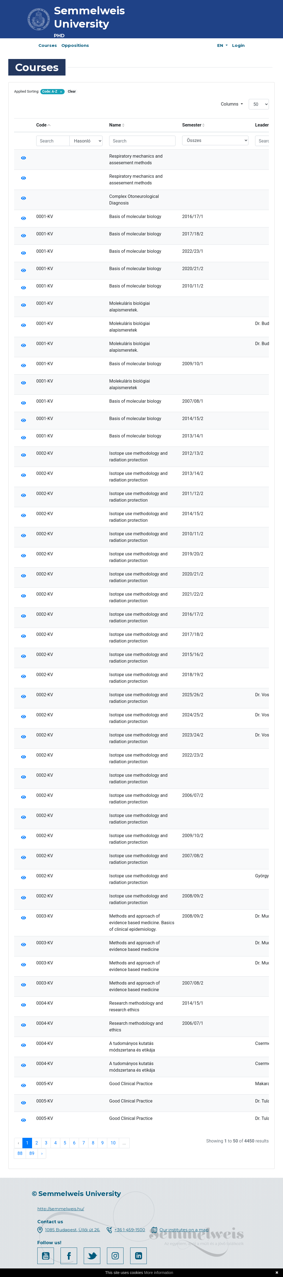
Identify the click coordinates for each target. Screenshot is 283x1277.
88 (19, 1153)
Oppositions (75, 45)
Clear (72, 91)
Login (238, 45)
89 (31, 1153)
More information (158, 1272)
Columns (230, 104)
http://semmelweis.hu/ (60, 1208)
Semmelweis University (89, 17)
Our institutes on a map (184, 1229)
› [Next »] (42, 1153)
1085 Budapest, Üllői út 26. (72, 1229)
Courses (47, 45)
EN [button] (220, 45)
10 (113, 1143)
